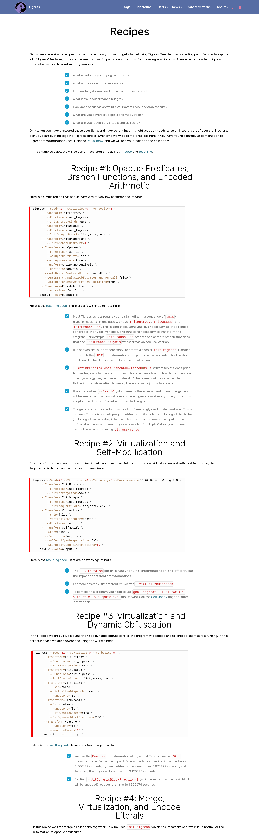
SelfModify (159, 596)
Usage (126, 7)
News (176, 7)
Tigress (34, 7)
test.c (127, 151)
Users (162, 7)
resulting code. (57, 305)
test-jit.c (145, 151)
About (221, 7)
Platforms (144, 7)
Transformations (198, 7)
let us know (95, 141)
